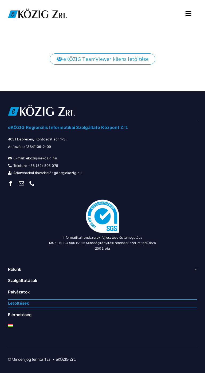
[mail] (21, 183)
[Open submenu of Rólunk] (194, 269)
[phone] (32, 183)
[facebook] (10, 183)
